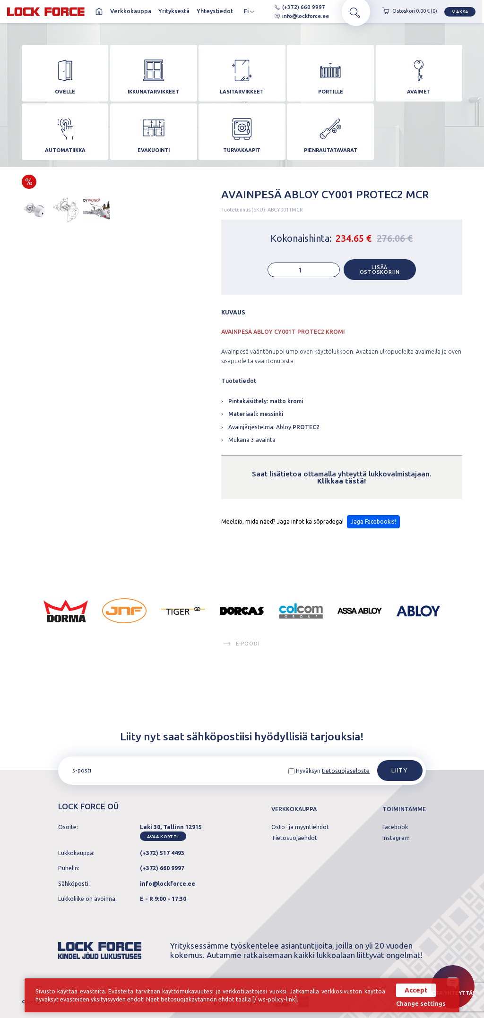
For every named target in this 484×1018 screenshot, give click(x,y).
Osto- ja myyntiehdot (300, 827)
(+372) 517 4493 (162, 853)
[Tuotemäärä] (304, 288)
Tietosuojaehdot (294, 838)
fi (249, 13)
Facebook (395, 827)
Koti (99, 12)
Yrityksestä (174, 12)
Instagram (396, 838)
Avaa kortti (163, 836)
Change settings (421, 1004)
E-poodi (242, 663)
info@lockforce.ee (294, 17)
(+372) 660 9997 (292, 8)
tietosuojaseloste (346, 771)
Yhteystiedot (215, 12)
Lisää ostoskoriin (380, 288)
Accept (416, 990)
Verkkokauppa (130, 12)
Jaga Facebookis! (373, 540)
